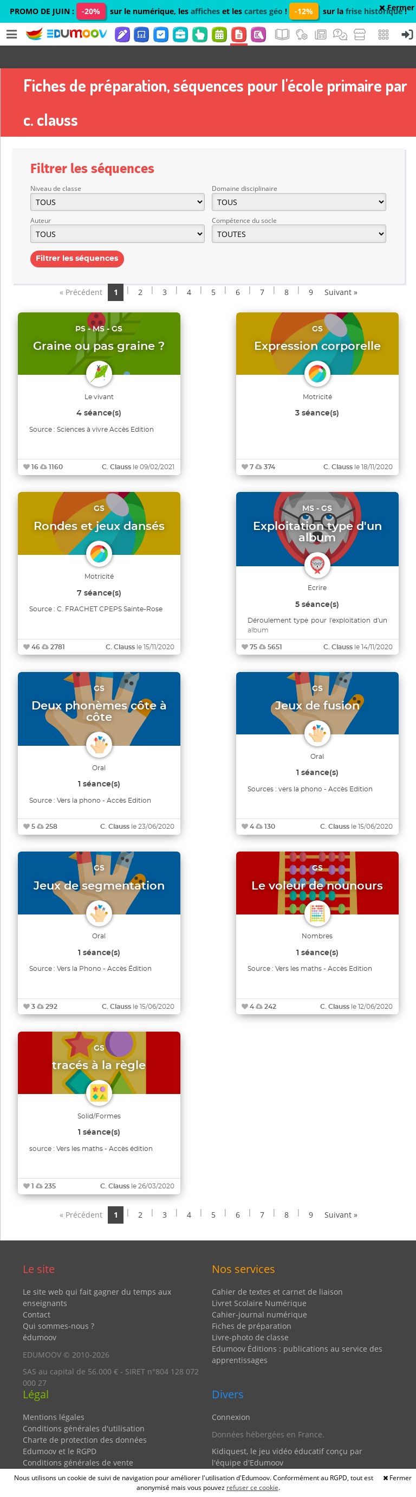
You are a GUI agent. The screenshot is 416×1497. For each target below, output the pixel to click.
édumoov (39, 1314)
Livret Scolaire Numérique (259, 1280)
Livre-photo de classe (250, 1314)
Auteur (40, 197)
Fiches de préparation (251, 1303)
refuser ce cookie (252, 1487)
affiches (205, 11)
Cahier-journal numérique (259, 1292)
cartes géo (263, 11)
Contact (36, 1292)
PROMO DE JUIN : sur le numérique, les (100, 11)
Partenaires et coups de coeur (266, 1457)
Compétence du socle (244, 197)
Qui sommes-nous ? (58, 1303)
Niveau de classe (55, 165)
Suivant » (341, 269)
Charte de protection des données (85, 1417)
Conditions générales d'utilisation (84, 1405)
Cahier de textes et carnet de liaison (277, 1269)
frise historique (374, 11)
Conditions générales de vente (78, 1440)
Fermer (396, 7)
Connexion (231, 1394)
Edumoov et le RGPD (59, 1428)
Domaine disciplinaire (244, 165)
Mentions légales (53, 1394)
